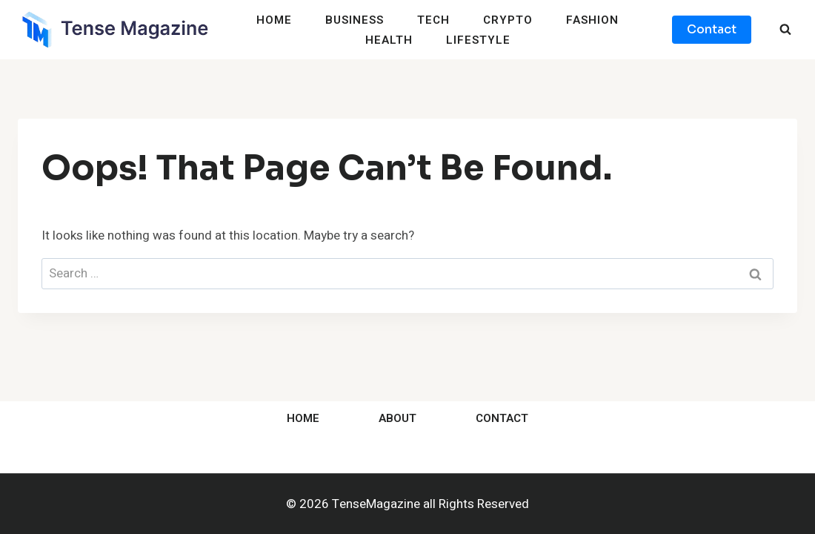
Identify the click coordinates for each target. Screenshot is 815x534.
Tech (433, 20)
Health (389, 40)
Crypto (508, 20)
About (397, 418)
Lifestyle (478, 40)
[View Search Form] (785, 30)
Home (274, 20)
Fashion (592, 20)
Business (354, 20)
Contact (711, 29)
